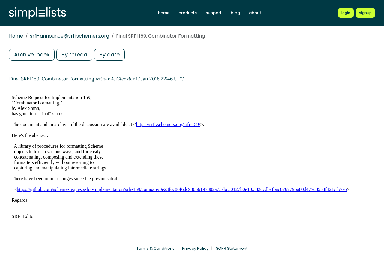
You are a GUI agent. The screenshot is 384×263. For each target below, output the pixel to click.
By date (109, 54)
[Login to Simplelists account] (346, 13)
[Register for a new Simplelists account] (365, 13)
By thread (74, 54)
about (255, 13)
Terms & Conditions (155, 248)
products (187, 13)
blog (235, 13)
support (214, 13)
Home (16, 35)
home (164, 13)
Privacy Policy (195, 248)
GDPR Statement (232, 248)
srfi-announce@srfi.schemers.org (69, 35)
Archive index (32, 54)
